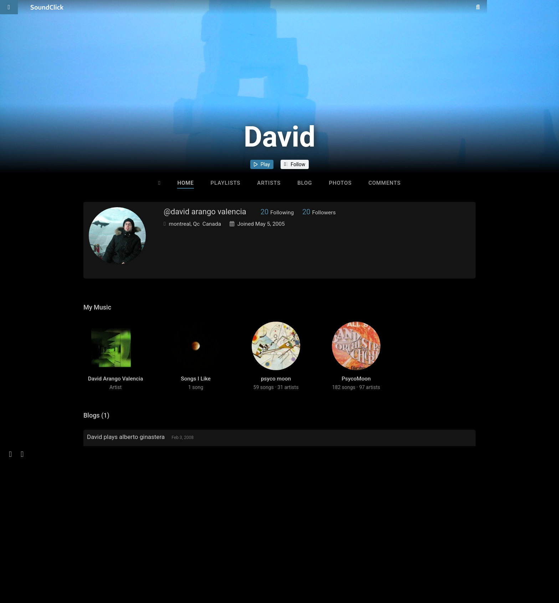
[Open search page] (552, 7)
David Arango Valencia (115, 389)
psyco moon (276, 389)
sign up (111, 505)
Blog (304, 183)
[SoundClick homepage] (47, 7)
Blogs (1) (96, 425)
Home (185, 183)
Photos (340, 183)
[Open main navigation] (9, 7)
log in (137, 505)
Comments (384, 183)
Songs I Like (196, 389)
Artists (269, 183)
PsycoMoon (356, 389)
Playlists (226, 183)
